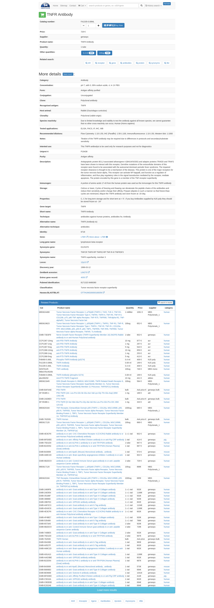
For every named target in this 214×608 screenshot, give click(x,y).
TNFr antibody (62, 369)
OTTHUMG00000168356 (93, 293)
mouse (167, 452)
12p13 (85, 262)
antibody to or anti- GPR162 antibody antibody (76, 502)
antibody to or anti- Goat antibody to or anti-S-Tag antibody (81, 505)
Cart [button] (82, 6)
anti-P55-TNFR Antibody (66, 341)
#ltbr (141, 601)
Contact (72, 6)
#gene (93, 601)
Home (55, 6)
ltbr (166, 63)
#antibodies (105, 601)
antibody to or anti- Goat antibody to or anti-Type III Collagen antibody (85, 524)
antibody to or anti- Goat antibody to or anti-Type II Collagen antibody (85, 499)
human (167, 312)
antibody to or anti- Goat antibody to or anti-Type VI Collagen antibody (86, 489)
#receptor (83, 601)
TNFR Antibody (62, 363)
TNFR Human (62, 419)
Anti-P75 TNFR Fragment (67, 378)
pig (165, 440)
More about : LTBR (99, 237)
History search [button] (153, 6)
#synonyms (130, 601)
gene (112, 63)
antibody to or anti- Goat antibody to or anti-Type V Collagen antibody (85, 508)
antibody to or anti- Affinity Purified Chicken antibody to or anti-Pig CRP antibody (90, 440)
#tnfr (73, 601)
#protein (118, 601)
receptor (100, 63)
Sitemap (63, 6)
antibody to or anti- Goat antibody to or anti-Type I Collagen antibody (85, 517)
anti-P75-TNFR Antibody (66, 350)
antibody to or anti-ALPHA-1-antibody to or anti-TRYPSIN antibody (84, 443)
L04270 (85, 272)
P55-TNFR (61, 390)
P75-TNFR (61, 399)
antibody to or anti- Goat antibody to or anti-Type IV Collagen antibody (86, 496)
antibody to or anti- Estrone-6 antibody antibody (76, 573)
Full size (167, 4)
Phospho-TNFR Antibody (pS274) (70, 359)
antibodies (125, 63)
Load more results (107, 590)
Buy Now (113, 25)
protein (140, 63)
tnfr (88, 63)
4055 (84, 277)
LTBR (84, 237)
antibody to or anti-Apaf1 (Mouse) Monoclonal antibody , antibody (84, 452)
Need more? (67, 74)
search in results (165, 303)
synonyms (154, 63)
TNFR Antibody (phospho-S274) (70, 375)
